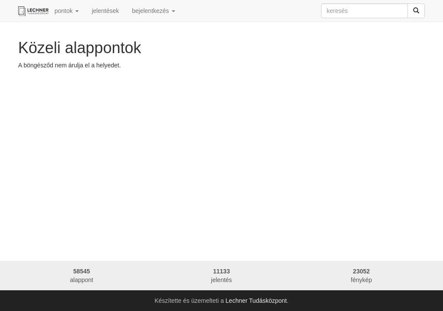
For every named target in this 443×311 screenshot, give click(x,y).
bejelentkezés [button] (153, 10)
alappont (81, 275)
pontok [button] (67, 10)
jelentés (221, 275)
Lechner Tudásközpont (256, 300)
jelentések (105, 10)
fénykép (361, 275)
